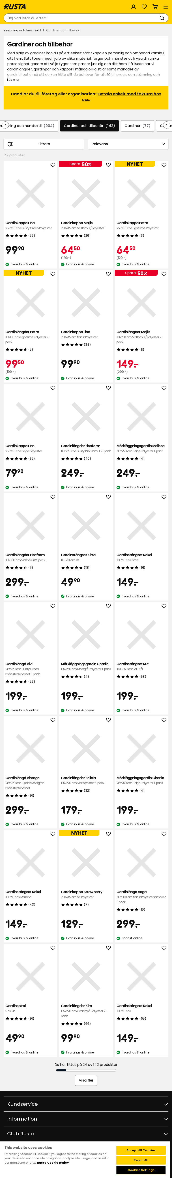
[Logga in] (133, 6)
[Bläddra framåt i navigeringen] (166, 125)
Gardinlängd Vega (141, 897)
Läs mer (13, 79)
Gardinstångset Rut (141, 667)
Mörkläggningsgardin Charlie (86, 667)
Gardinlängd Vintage (30, 783)
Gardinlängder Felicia (86, 781)
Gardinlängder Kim (86, 1010)
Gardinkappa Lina (30, 226)
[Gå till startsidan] (15, 6)
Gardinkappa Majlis (86, 226)
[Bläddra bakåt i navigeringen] (5, 125)
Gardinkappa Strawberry (86, 895)
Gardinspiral (30, 1008)
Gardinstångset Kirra (86, 558)
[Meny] (165, 6)
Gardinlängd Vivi (30, 669)
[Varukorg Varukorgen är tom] (155, 6)
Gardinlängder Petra (30, 337)
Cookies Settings (141, 1170)
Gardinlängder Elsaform (86, 449)
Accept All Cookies (141, 1150)
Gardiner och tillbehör (89, 126)
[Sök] (162, 17)
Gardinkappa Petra (141, 226)
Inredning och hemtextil (22, 30)
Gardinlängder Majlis (141, 337)
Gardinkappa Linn (30, 449)
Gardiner (137, 126)
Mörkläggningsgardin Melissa (141, 449)
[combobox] (81, 17)
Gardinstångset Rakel (141, 558)
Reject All (141, 1160)
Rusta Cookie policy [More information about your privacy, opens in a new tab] (53, 1163)
